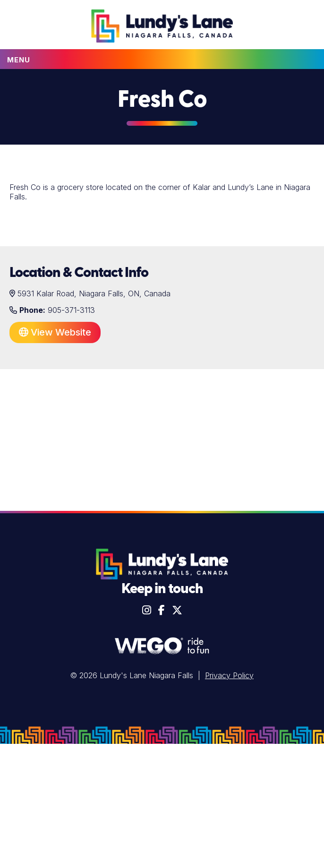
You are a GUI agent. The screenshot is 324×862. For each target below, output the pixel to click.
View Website (55, 332)
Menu (18, 59)
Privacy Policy (229, 675)
